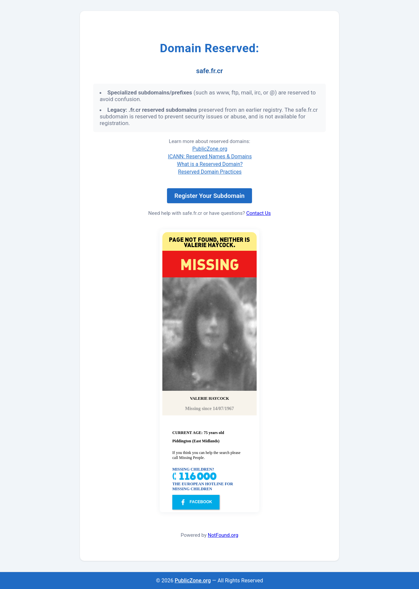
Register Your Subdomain (209, 196)
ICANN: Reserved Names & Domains (210, 156)
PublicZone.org (209, 149)
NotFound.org (223, 535)
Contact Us (258, 213)
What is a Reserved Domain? (210, 164)
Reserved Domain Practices (209, 172)
